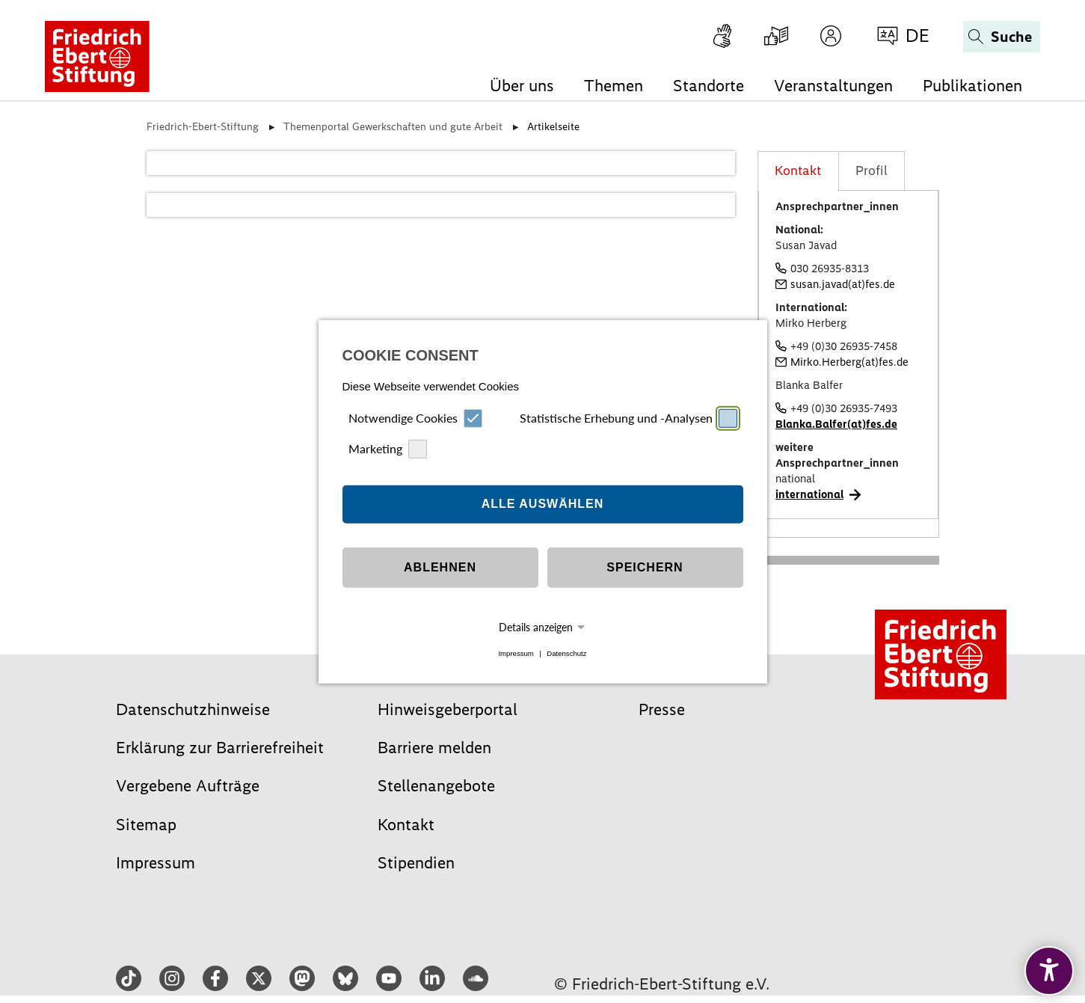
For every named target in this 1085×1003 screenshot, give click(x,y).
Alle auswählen (543, 503)
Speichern (644, 567)
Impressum (515, 653)
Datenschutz (566, 653)
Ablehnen (440, 567)
